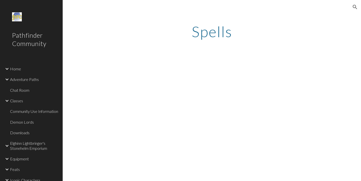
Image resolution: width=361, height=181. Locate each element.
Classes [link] (16, 100)
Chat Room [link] (19, 90)
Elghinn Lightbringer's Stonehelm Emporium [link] (28, 145)
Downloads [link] (20, 132)
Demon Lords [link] (22, 122)
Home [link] (15, 68)
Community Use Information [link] (34, 111)
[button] (355, 7)
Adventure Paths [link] (24, 79)
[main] (212, 31)
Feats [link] (15, 169)
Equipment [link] (19, 158)
